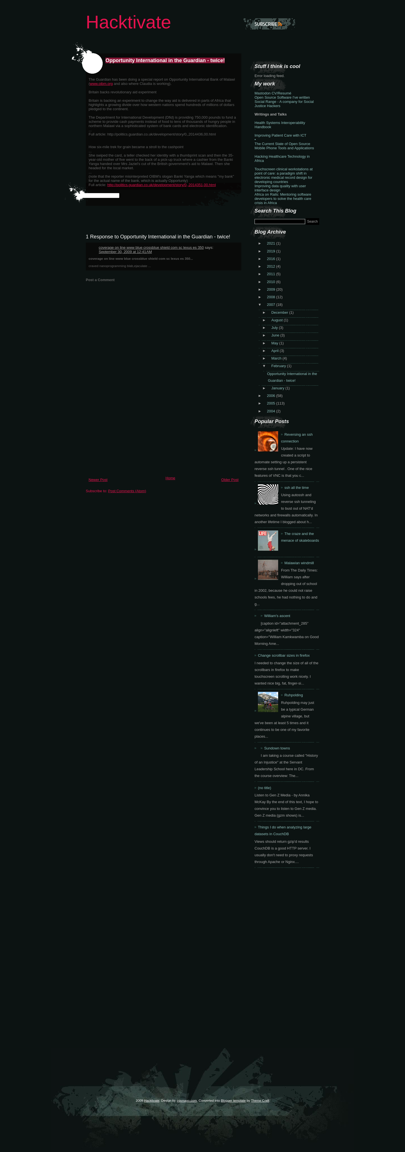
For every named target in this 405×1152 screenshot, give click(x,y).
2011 (271, 274)
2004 (271, 411)
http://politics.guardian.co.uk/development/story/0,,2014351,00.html (161, 185)
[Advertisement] (128, 434)
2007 (271, 304)
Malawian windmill (299, 563)
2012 (271, 266)
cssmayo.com (187, 1100)
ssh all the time (296, 487)
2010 (271, 282)
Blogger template (233, 1100)
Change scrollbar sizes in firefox (284, 655)
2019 (271, 251)
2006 (271, 396)
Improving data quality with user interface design (280, 188)
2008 (271, 297)
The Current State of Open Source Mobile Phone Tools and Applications (284, 146)
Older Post (229, 480)
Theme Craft (260, 1100)
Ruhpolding (293, 695)
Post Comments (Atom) (127, 491)
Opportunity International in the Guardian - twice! (165, 60)
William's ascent (277, 616)
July (275, 328)
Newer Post (98, 480)
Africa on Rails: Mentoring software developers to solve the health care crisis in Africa (283, 198)
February (279, 366)
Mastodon (263, 93)
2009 (271, 289)
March (277, 358)
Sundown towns (277, 748)
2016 (271, 259)
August (277, 320)
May (275, 343)
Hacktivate (128, 22)
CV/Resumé (281, 93)
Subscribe (269, 24)
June (275, 335)
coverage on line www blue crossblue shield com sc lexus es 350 (151, 247)
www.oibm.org (101, 84)
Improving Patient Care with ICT (280, 135)
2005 (271, 403)
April (275, 351)
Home (170, 478)
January (278, 388)
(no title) (264, 788)
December (280, 312)
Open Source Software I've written (282, 97)
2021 (271, 243)
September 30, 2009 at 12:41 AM (125, 252)
